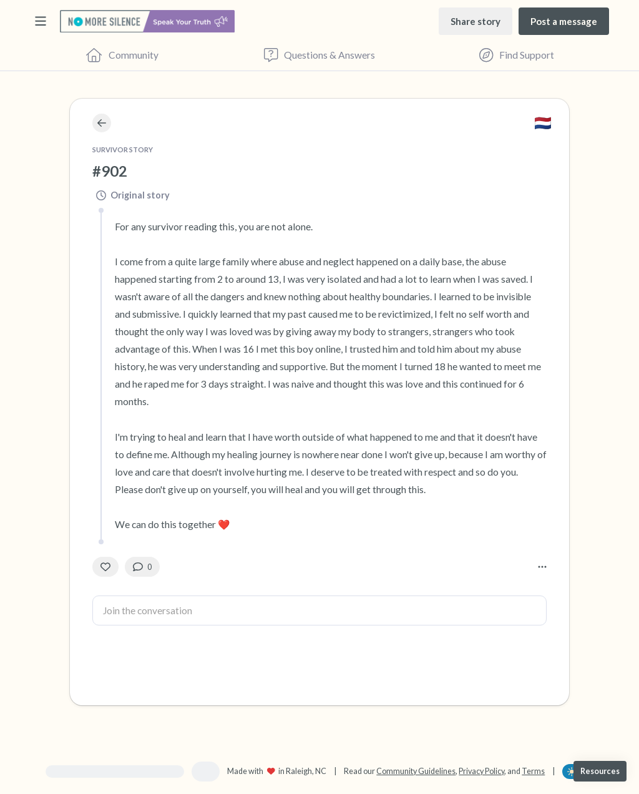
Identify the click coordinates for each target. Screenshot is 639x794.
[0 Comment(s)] (142, 567)
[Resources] (600, 771)
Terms (533, 771)
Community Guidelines (416, 771)
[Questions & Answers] (319, 55)
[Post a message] (564, 20)
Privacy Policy (481, 771)
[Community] (122, 55)
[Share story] (475, 20)
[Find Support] (516, 55)
